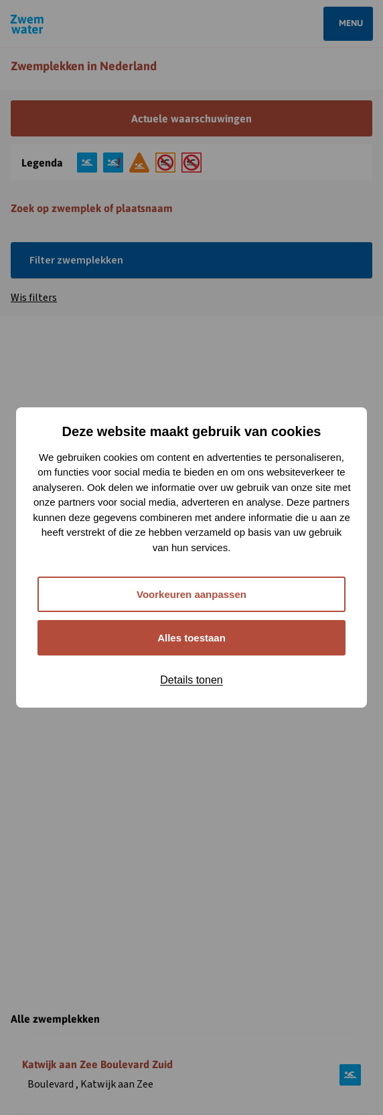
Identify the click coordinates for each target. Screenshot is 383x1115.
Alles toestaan (191, 637)
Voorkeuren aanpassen (191, 594)
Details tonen (191, 680)
